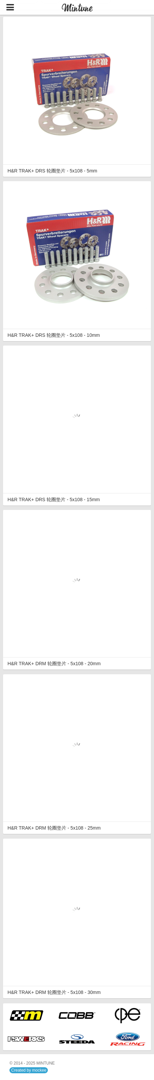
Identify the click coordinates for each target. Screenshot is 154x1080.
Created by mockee (28, 1070)
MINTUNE (45, 1063)
